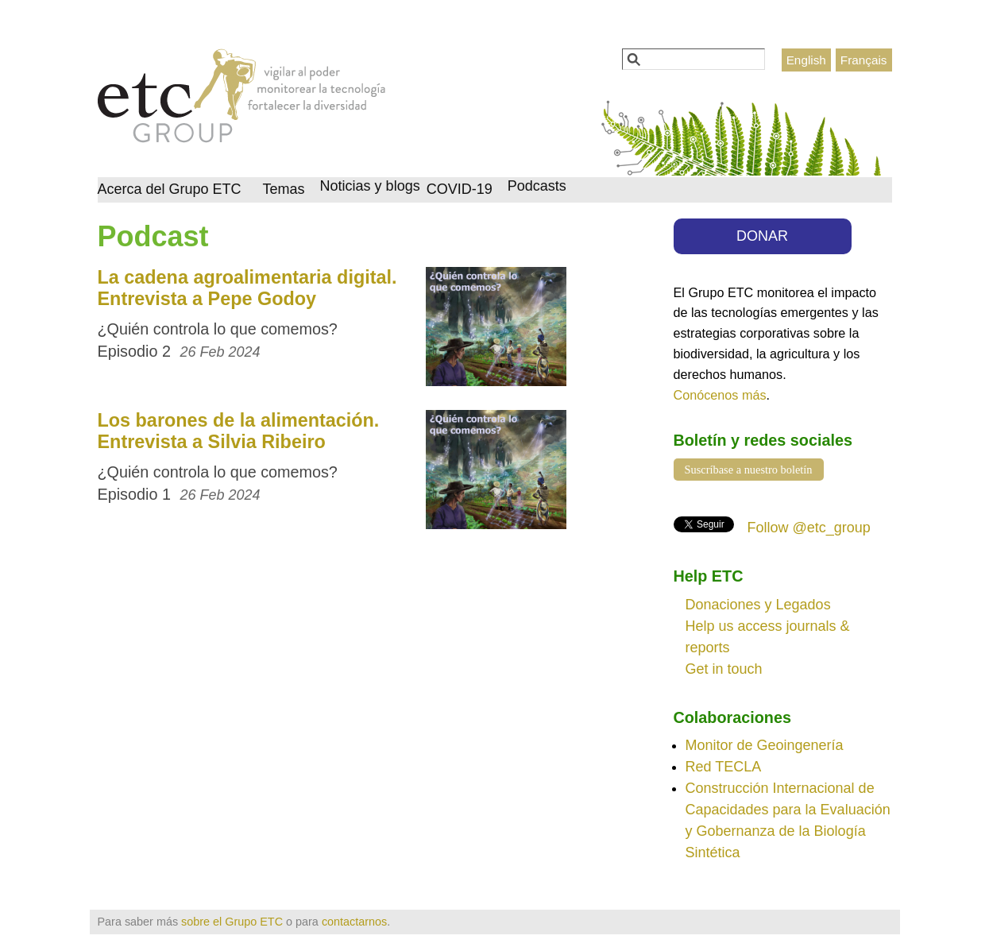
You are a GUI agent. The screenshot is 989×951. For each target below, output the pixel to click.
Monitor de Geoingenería (765, 745)
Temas (284, 189)
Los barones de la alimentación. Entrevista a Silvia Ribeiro (239, 431)
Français (863, 60)
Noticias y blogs (370, 186)
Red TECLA (724, 767)
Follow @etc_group (809, 527)
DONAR (762, 236)
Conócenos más (720, 395)
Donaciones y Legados (758, 605)
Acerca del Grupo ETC (169, 189)
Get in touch (724, 669)
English (806, 60)
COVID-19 (460, 189)
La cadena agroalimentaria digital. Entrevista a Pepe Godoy (247, 288)
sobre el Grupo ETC (232, 921)
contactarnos (354, 921)
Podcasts (537, 186)
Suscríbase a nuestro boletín (749, 469)
